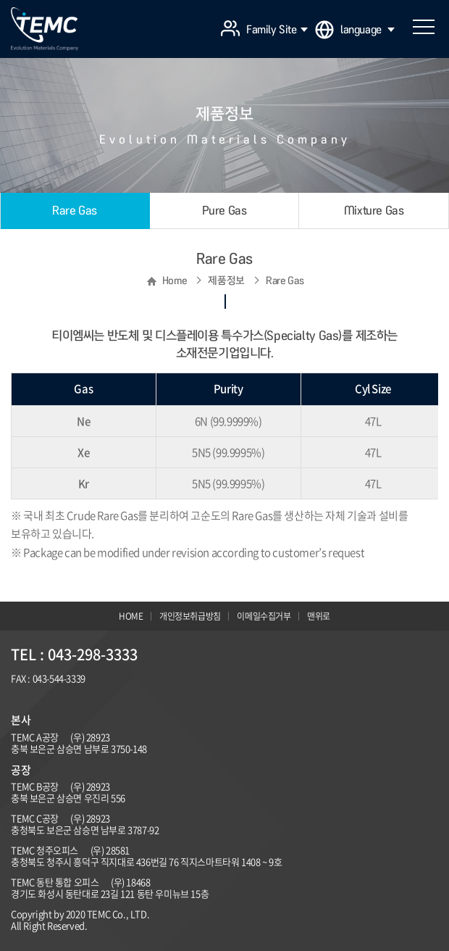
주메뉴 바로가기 (0, 0)
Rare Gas (74, 210)
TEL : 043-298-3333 (74, 654)
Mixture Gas (374, 210)
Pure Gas (224, 210)
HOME (131, 616)
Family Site (277, 29)
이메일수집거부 (263, 616)
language (367, 29)
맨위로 (318, 616)
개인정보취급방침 (190, 616)
